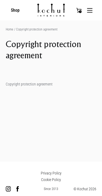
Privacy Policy (51, 173)
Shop (15, 10)
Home (11, 29)
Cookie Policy (51, 179)
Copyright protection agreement (36, 29)
